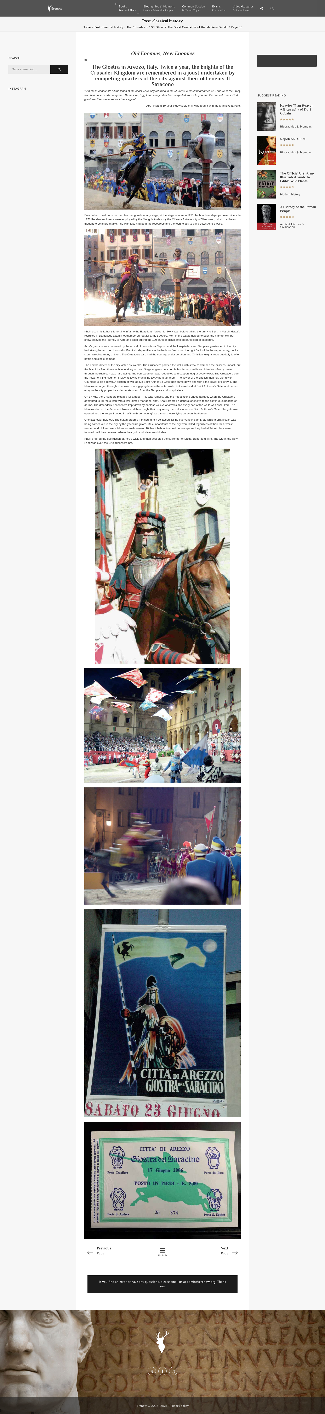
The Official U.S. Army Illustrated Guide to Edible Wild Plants (297, 177)
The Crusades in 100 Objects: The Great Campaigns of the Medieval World (177, 27)
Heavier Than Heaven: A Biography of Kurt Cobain (297, 109)
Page (115, 1250)
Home (87, 27)
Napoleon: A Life (293, 139)
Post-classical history (108, 27)
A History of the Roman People (298, 209)
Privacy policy (179, 1405)
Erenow (142, 1405)
